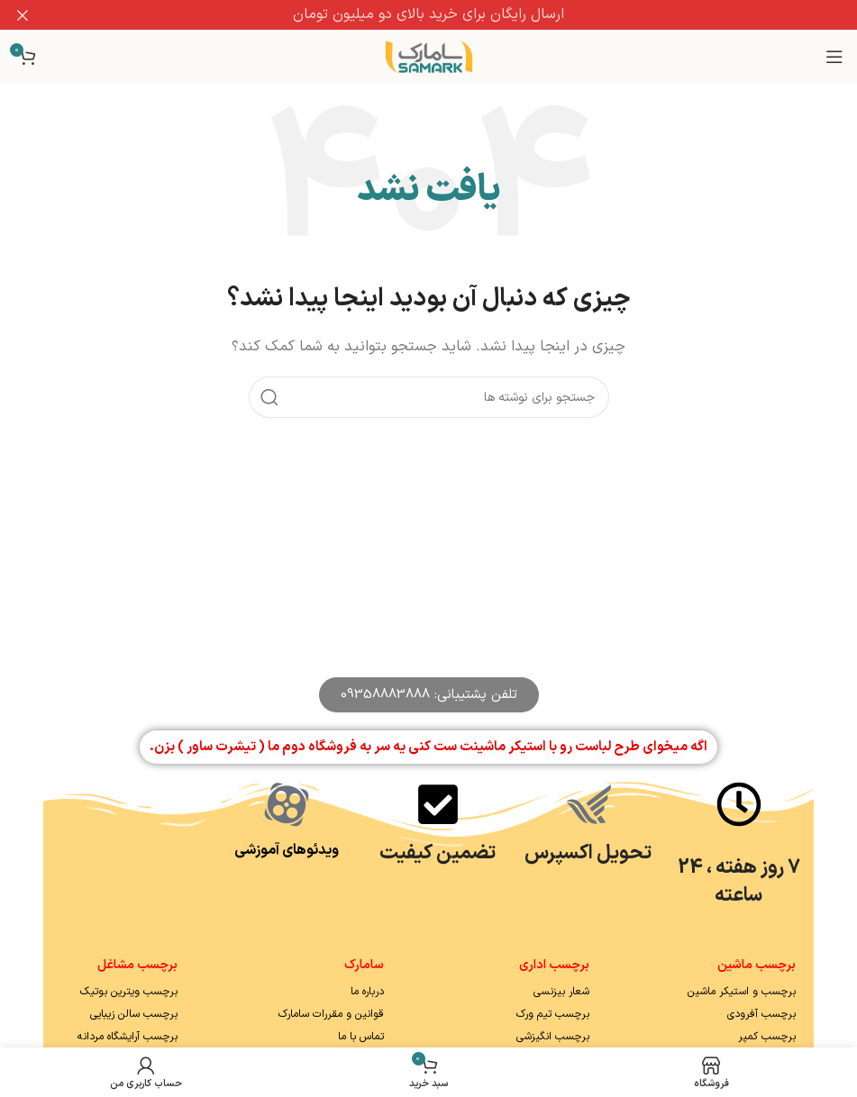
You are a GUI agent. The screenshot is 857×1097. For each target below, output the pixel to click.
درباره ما (367, 992)
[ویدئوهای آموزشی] (286, 804)
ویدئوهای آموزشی (286, 850)
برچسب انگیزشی (552, 1037)
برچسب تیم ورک (552, 1014)
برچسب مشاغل (137, 965)
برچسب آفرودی (761, 1014)
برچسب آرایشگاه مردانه (127, 1037)
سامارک (364, 965)
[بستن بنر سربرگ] (22, 15)
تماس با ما (361, 1037)
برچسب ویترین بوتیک (129, 992)
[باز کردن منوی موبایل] (834, 57)
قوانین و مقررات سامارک (331, 1014)
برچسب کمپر (767, 1037)
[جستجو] (429, 397)
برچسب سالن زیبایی (134, 1014)
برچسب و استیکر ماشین (742, 992)
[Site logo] (429, 56)
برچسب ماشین (756, 965)
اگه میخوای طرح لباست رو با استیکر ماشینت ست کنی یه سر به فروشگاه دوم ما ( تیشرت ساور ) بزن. (428, 747)
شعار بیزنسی (561, 992)
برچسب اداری (554, 965)
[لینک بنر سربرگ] (455, 15)
